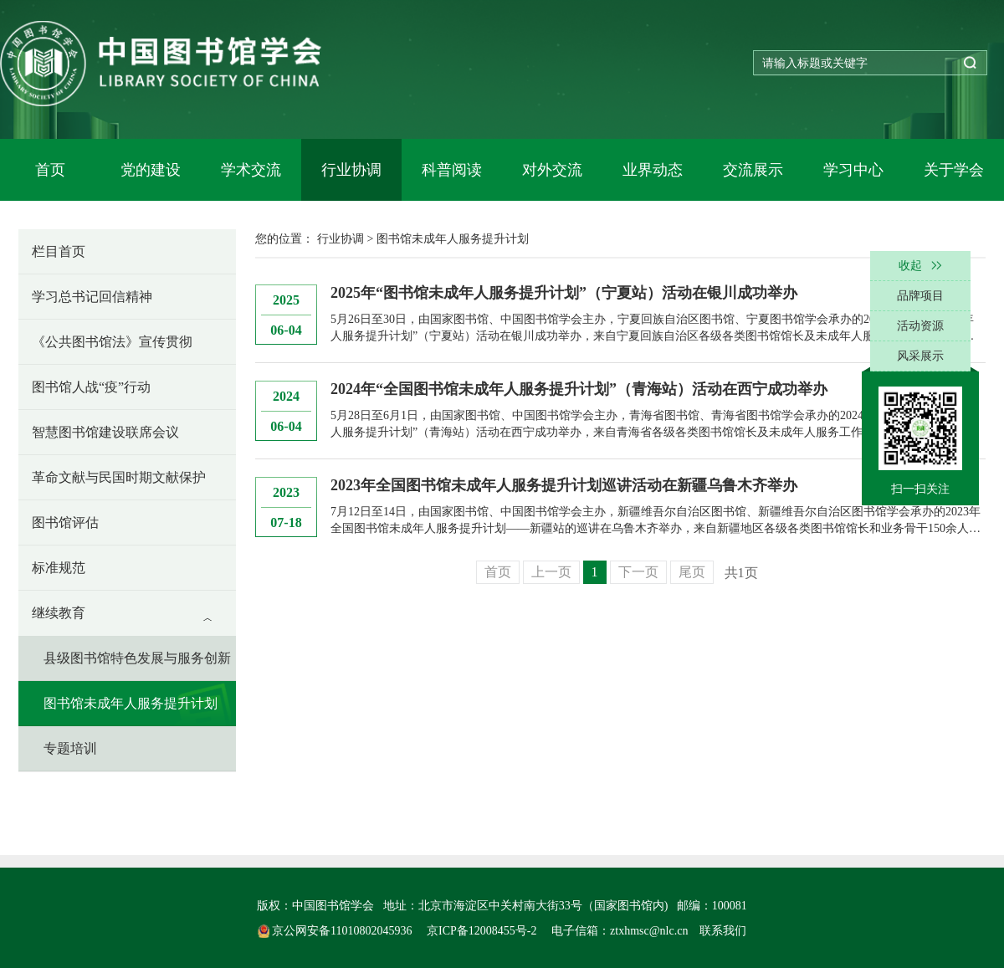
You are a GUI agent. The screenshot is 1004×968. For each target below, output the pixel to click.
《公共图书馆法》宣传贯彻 (112, 342)
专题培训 (70, 748)
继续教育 (58, 613)
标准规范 (58, 568)
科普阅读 (452, 169)
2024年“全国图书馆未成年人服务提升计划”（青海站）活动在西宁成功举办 (578, 389)
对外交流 (552, 169)
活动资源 (920, 326)
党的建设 (150, 169)
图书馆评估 (65, 522)
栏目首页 (58, 251)
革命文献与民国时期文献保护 (119, 477)
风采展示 (920, 356)
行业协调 (351, 169)
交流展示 (753, 169)
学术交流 (251, 169)
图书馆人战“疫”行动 (91, 387)
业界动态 (652, 169)
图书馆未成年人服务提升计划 (131, 703)
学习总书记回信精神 (92, 296)
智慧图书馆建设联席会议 (105, 432)
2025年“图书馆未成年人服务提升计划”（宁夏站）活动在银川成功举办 (563, 292)
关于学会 (954, 169)
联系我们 (722, 930)
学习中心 (853, 169)
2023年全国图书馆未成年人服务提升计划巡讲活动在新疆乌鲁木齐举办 (563, 485)
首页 (50, 169)
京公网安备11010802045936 (336, 930)
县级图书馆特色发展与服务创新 (137, 658)
